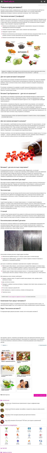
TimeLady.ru (8, 1)
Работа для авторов (38, 446)
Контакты (28, 448)
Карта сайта (37, 448)
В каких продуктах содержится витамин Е (17, 296)
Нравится (4, 345)
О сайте (27, 446)
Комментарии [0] (42, 345)
